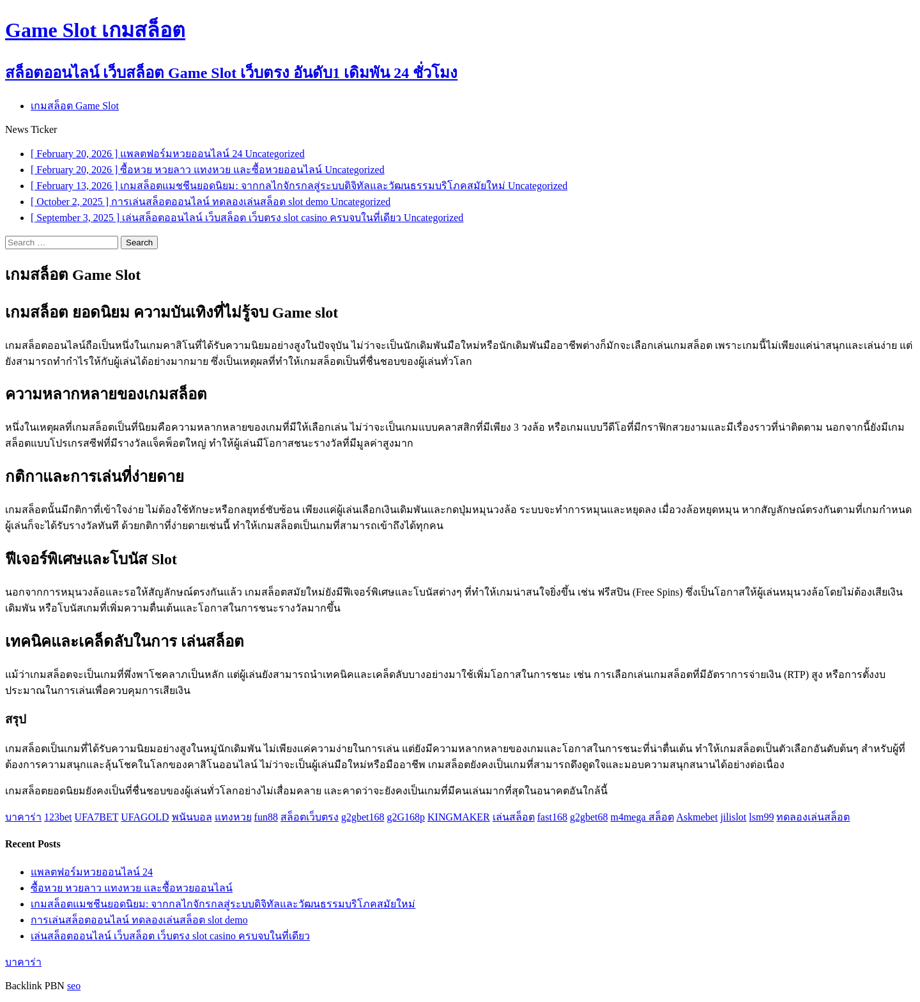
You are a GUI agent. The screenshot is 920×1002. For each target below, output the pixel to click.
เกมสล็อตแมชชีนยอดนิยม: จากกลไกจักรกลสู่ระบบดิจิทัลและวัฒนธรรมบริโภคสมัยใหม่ (223, 903)
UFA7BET (97, 817)
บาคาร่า (23, 817)
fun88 (266, 817)
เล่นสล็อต (514, 817)
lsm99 (761, 817)
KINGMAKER (458, 817)
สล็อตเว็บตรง (309, 817)
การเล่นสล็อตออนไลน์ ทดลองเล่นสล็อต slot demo (139, 919)
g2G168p (406, 817)
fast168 (552, 817)
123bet (58, 817)
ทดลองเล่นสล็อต (813, 817)
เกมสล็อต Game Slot (75, 105)
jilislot (733, 817)
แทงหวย (233, 817)
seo (73, 985)
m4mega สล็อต (641, 817)
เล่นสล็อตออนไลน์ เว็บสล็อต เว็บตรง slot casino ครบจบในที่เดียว (170, 935)
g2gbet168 (363, 817)
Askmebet (697, 817)
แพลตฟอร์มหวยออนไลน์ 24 (92, 872)
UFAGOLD (145, 817)
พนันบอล (192, 817)
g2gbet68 (589, 817)
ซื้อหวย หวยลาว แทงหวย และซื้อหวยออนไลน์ (132, 888)
